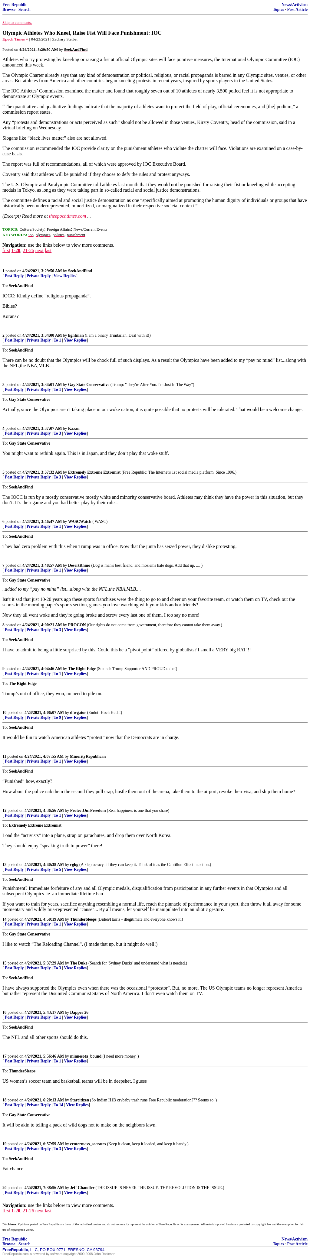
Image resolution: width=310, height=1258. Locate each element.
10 (4, 712)
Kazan (74, 428)
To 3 (57, 433)
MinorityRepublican (88, 756)
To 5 (57, 869)
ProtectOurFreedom (88, 810)
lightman (76, 335)
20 (4, 1187)
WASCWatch (79, 521)
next (39, 250)
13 (4, 864)
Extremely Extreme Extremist (94, 472)
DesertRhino (79, 565)
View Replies (65, 276)
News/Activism (295, 4)
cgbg (74, 864)
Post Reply (14, 276)
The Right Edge (82, 668)
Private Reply (39, 276)
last (48, 250)
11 (4, 756)
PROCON (77, 625)
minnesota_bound (86, 1056)
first (6, 250)
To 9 (57, 717)
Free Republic (14, 4)
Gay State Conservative (89, 384)
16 (4, 1012)
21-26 (28, 250)
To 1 (57, 340)
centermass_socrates (88, 1144)
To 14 (58, 1105)
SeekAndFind (80, 271)
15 (4, 963)
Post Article (297, 9)
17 (4, 1056)
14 (4, 919)
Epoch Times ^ (15, 39)
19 (4, 1144)
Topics (278, 9)
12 (4, 810)
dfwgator (78, 712)
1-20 (16, 250)
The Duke (78, 963)
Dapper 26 (79, 1012)
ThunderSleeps (83, 919)
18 (4, 1100)
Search (24, 9)
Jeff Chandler (82, 1187)
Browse (8, 9)
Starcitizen (79, 1100)
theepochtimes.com (67, 216)
